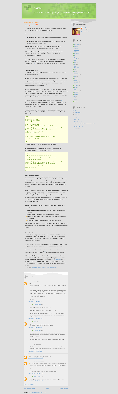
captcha (76, 48)
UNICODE (76, 119)
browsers (76, 46)
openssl (39, 267)
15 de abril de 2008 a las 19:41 (35, 341)
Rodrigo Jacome (37, 376)
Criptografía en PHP (79, 126)
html (75, 64)
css (75, 51)
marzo (76, 128)
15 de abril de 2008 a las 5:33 (35, 301)
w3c (44, 251)
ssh (75, 89)
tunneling (76, 92)
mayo (76, 116)
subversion (76, 90)
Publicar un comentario (29, 384)
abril (76, 117)
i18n (75, 66)
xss (75, 99)
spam (75, 87)
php (43, 267)
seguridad (46, 267)
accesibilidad (77, 44)
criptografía (34, 267)
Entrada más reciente (29, 388)
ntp (74, 71)
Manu (35, 281)
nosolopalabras (37, 354)
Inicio (47, 388)
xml (75, 96)
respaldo (76, 81)
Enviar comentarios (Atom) (38, 392)
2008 (74, 110)
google (75, 58)
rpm (75, 83)
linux (75, 69)
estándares (76, 53)
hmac (75, 62)
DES (50, 89)
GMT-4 (37, 8)
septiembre (77, 112)
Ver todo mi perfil (85, 31)
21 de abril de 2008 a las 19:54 (35, 351)
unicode (76, 94)
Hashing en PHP (78, 121)
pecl (75, 76)
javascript (76, 67)
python (75, 80)
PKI (26, 246)
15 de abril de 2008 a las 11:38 (35, 318)
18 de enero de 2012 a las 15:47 (35, 380)
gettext (75, 57)
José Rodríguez (37, 304)
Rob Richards (57, 259)
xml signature (53, 267)
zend (75, 101)
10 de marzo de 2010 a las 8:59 (35, 357)
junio (76, 114)
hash (75, 60)
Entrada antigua (63, 388)
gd (74, 55)
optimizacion (77, 74)
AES (62, 100)
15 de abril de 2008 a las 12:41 (35, 327)
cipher (35, 63)
